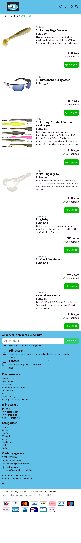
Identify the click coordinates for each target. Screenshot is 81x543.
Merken (14, 16)
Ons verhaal (7, 381)
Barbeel (5, 445)
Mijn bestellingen (10, 412)
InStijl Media (50, 492)
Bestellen (6, 384)
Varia (4, 448)
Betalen (5, 394)
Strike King (26, 16)
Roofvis (5, 433)
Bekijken (71, 64)
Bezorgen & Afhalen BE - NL (15, 400)
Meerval (6, 436)
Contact (6, 378)
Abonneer (71, 341)
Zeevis (5, 439)
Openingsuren (8, 391)
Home (4, 16)
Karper (5, 427)
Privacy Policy (8, 397)
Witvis (5, 430)
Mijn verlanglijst (9, 415)
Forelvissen (7, 442)
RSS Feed (52, 495)
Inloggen (6, 409)
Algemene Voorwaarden (13, 388)
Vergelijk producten (11, 418)
